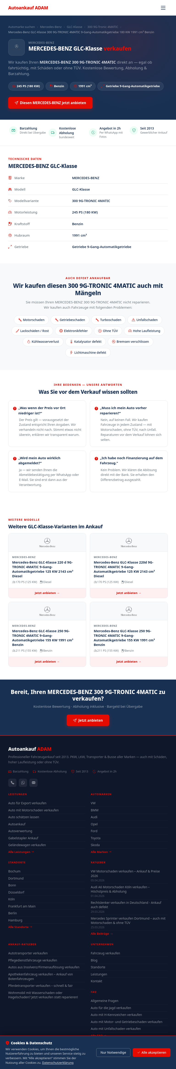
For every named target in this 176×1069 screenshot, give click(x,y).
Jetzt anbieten (88, 720)
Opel (94, 824)
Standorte (98, 967)
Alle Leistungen (21, 852)
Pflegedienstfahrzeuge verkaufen (32, 960)
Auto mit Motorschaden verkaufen (33, 810)
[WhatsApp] (23, 783)
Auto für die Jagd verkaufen (111, 1008)
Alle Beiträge (102, 934)
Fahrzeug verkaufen (105, 953)
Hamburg (15, 920)
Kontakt (96, 981)
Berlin (12, 913)
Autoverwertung (20, 831)
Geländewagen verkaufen (27, 845)
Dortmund (16, 878)
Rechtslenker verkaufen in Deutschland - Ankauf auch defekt (126, 904)
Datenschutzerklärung (58, 1063)
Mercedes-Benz (51, 27)
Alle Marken (101, 852)
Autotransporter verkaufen (28, 953)
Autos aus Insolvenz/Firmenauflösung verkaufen (44, 967)
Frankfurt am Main (22, 906)
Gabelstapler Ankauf (23, 838)
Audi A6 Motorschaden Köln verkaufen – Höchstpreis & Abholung (120, 889)
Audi (94, 817)
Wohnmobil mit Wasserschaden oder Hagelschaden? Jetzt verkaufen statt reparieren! (43, 995)
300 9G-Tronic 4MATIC (102, 27)
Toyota (96, 838)
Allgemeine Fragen (104, 1001)
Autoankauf (28, 7)
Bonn (12, 885)
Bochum (14, 871)
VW (93, 803)
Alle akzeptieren (151, 1052)
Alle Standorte (20, 927)
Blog (94, 960)
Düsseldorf (16, 892)
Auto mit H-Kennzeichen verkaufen (116, 1014)
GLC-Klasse (74, 27)
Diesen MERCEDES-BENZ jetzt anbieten (50, 102)
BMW (95, 810)
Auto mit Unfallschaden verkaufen (116, 1028)
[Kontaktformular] (33, 783)
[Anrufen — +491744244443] (12, 783)
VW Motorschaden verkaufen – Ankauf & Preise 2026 (125, 873)
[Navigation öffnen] (163, 7)
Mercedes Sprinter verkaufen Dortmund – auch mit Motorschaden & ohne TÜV (128, 920)
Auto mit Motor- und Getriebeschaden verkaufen (126, 1022)
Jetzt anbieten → (47, 593)
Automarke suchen (21, 27)
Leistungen (99, 974)
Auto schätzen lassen (23, 817)
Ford (94, 831)
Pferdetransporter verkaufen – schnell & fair (40, 985)
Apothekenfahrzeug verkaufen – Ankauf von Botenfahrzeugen (40, 976)
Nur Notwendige (113, 1052)
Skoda (95, 845)
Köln (11, 899)
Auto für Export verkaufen (27, 803)
